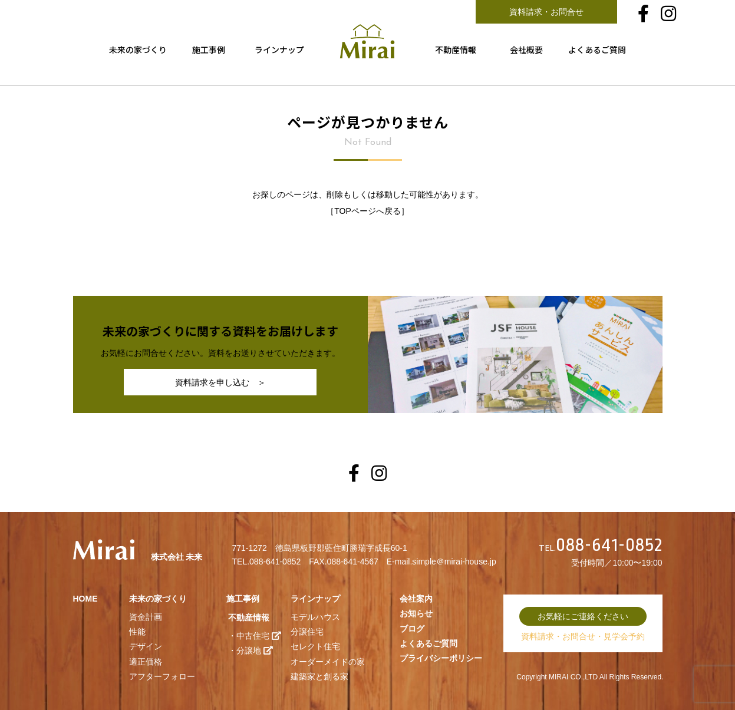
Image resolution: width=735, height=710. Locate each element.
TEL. (602, 548)
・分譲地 (250, 650)
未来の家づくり (138, 49)
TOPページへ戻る (367, 211)
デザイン (145, 646)
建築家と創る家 (319, 676)
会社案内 (416, 598)
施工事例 (208, 49)
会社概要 (526, 49)
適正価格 (145, 661)
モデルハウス (315, 617)
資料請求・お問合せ (546, 11)
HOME (85, 598)
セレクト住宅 (315, 646)
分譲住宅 (307, 631)
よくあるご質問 (597, 49)
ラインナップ (279, 49)
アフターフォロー (162, 676)
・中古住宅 (254, 635)
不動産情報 (455, 49)
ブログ (412, 628)
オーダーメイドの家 (328, 661)
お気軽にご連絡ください (583, 616)
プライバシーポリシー (441, 658)
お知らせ (416, 613)
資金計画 (145, 617)
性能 (137, 631)
